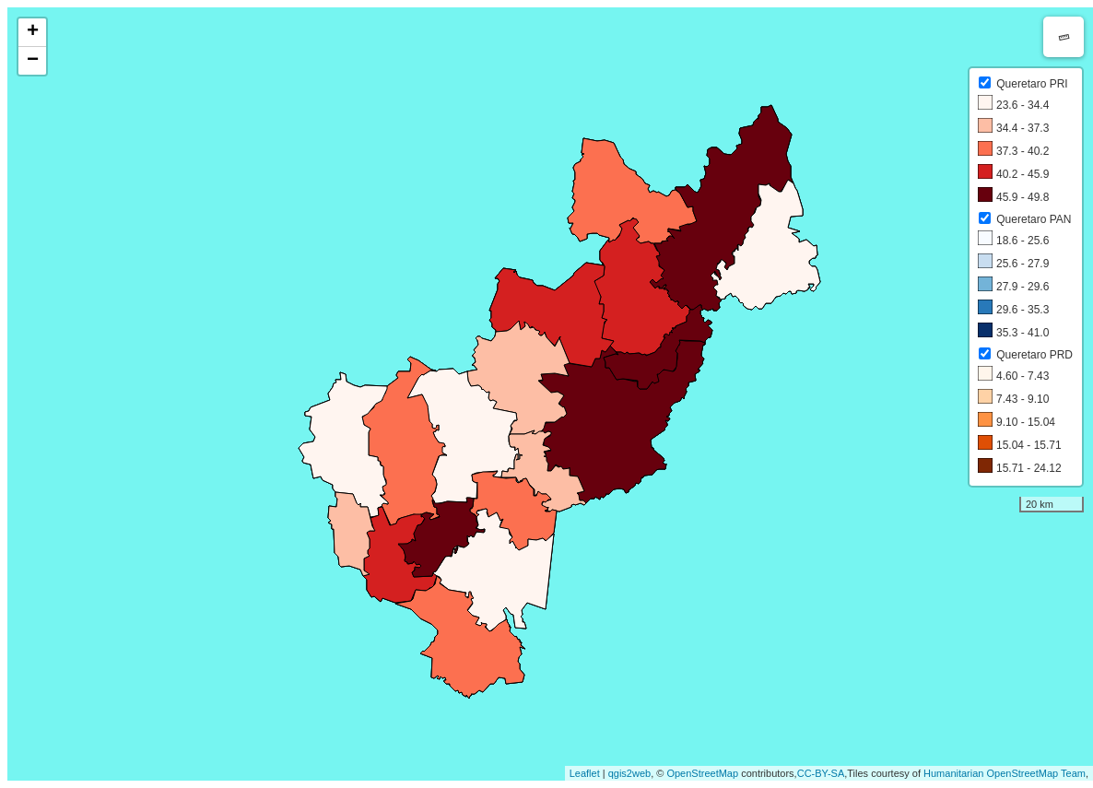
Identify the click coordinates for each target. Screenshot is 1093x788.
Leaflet (585, 773)
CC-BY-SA (821, 773)
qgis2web (629, 773)
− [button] (33, 61)
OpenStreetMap (702, 773)
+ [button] (33, 32)
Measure (1063, 37)
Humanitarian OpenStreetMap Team (1004, 773)
